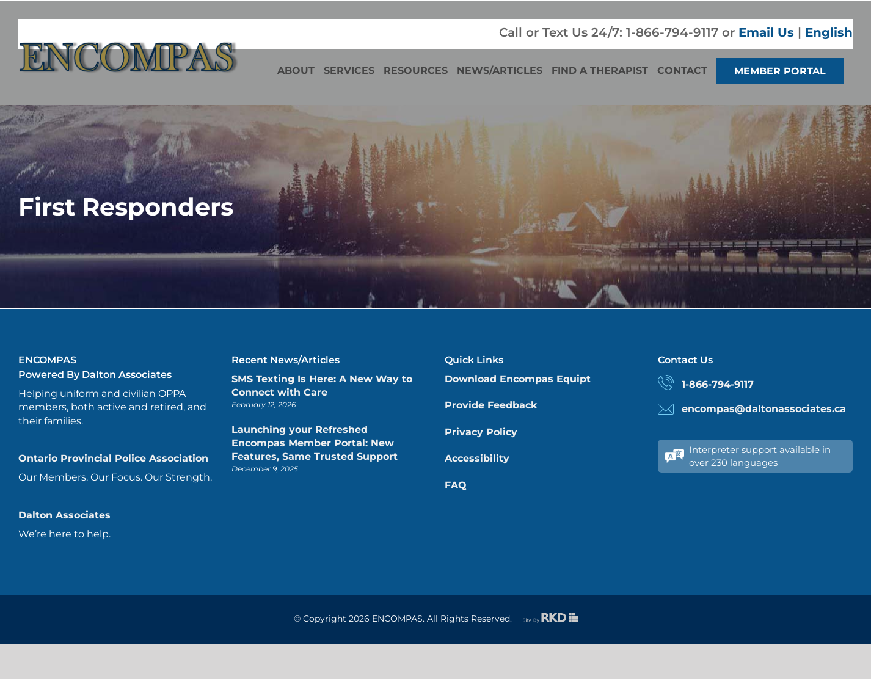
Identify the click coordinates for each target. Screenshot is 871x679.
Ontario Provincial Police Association (113, 458)
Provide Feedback (491, 405)
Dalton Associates (64, 515)
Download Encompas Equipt (518, 379)
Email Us (766, 32)
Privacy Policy (481, 432)
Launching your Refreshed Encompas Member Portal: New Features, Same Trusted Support (314, 443)
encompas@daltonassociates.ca (764, 409)
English (829, 32)
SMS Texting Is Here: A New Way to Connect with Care (321, 385)
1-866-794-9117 (718, 384)
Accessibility (477, 458)
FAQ (456, 485)
